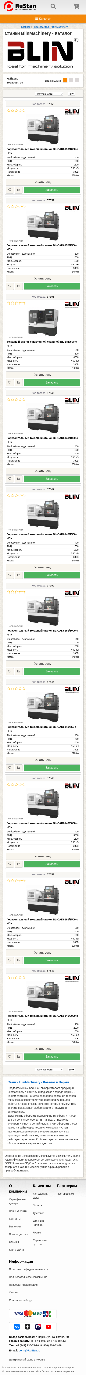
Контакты (14, 1218)
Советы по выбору (20, 1300)
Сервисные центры (40, 1242)
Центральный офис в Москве (27, 1359)
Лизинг (37, 1232)
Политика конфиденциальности (28, 1269)
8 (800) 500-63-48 (51, 1345)
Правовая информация (23, 1284)
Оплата (37, 1205)
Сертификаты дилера (17, 1201)
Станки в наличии (38, 1222)
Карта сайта (16, 1249)
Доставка (38, 1213)
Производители (18, 1234)
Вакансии (15, 1226)
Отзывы (14, 1241)
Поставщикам (65, 1193)
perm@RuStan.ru (29, 1350)
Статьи (13, 1292)
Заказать (51, 189)
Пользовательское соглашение (28, 1277)
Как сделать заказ (40, 1195)
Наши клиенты (18, 1211)
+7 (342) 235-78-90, (28, 1345)
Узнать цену (42, 182)
